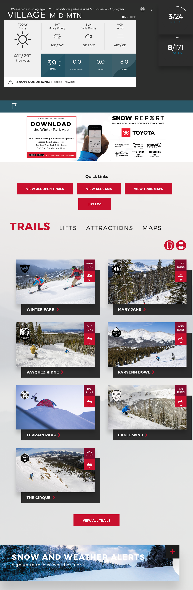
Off (133, 17)
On (124, 17)
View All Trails (96, 520)
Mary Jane (131, 309)
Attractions (109, 228)
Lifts (175, 22)
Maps (152, 228)
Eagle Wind (132, 435)
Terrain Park (43, 435)
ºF (37, 58)
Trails (175, 53)
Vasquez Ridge (44, 372)
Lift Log (95, 204)
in (60, 65)
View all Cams (99, 189)
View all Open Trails (45, 189)
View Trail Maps (148, 189)
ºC (37, 53)
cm (60, 61)
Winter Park (42, 309)
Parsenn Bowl (135, 372)
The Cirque (40, 497)
